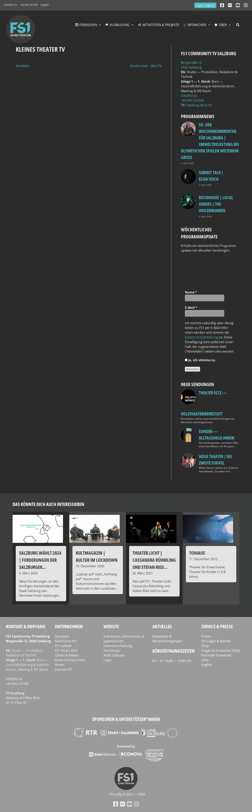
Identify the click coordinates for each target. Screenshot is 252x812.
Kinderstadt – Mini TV (146, 66)
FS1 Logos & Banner (216, 641)
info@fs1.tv (10, 5)
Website (111, 626)
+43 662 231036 (29, 5)
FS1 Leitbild (63, 646)
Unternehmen (69, 626)
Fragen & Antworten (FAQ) (220, 650)
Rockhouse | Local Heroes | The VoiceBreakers (216, 203)
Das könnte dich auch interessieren (48, 504)
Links (205, 660)
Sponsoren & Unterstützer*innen (126, 719)
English (45, 5)
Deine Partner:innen (70, 660)
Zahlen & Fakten (67, 655)
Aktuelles (162, 626)
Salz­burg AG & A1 (199, 105)
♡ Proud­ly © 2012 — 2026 (126, 794)
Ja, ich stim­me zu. (200, 360)
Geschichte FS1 (66, 641)
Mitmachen (197, 25)
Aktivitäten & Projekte (160, 25)
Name (191, 292)
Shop (205, 646)
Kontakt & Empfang (25, 626)
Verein (59, 665)
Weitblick (22, 66)
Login (108, 660)
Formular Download (216, 655)
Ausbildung (120, 25)
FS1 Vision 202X (66, 650)
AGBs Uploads (114, 655)
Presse (206, 636)
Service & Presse (217, 626)
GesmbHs (62, 636)
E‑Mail (191, 307)
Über (223, 25)
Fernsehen (88, 25)
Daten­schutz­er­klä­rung (201, 337)
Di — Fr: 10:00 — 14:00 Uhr (172, 661)
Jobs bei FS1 (63, 669)
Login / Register (205, 5)
